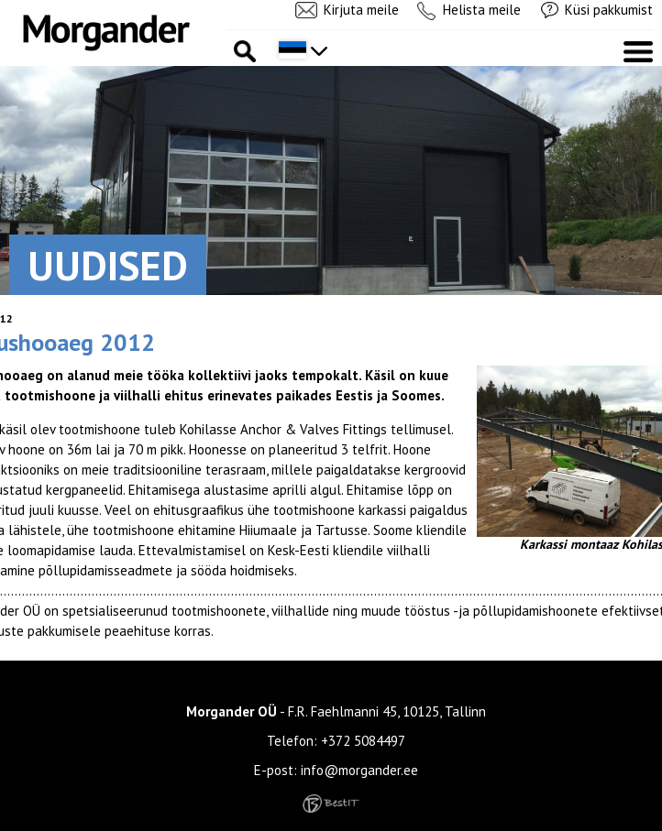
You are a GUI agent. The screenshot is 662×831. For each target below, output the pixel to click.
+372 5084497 (363, 740)
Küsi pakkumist (609, 9)
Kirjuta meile (361, 9)
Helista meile (482, 9)
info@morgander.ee (359, 770)
